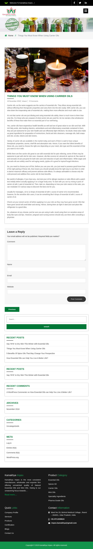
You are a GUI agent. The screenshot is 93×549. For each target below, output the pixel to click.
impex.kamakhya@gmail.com (64, 523)
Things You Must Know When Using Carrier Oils (40, 96)
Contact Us (9, 533)
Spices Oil (52, 484)
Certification (9, 525)
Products (8, 521)
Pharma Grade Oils (56, 500)
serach (46, 327)
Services (8, 517)
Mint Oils (51, 492)
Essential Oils (53, 480)
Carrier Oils (53, 488)
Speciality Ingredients (57, 496)
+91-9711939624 (57, 519)
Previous (12, 309)
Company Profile (11, 512)
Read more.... (11, 495)
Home (11, 36)
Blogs (7, 529)
